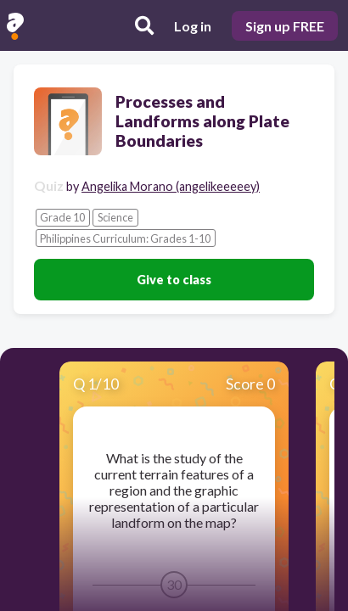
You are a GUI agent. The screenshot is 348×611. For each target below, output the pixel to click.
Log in (192, 26)
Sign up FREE (284, 26)
